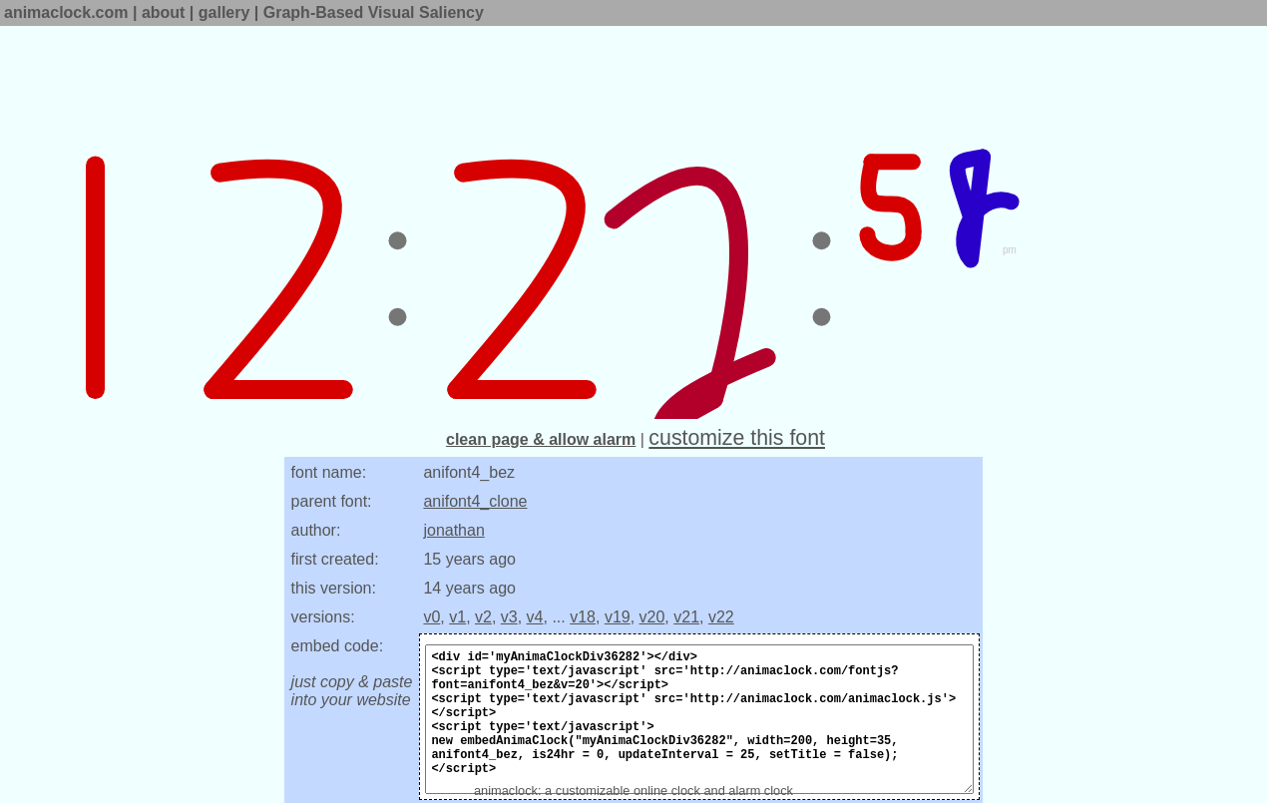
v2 (483, 616)
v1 (457, 616)
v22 (721, 616)
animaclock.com (66, 12)
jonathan (453, 530)
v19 (618, 616)
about (164, 12)
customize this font (736, 438)
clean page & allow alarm (540, 439)
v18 (583, 616)
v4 (535, 616)
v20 (652, 616)
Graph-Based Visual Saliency (373, 12)
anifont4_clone (475, 501)
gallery (224, 12)
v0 (431, 616)
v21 (686, 616)
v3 (509, 616)
